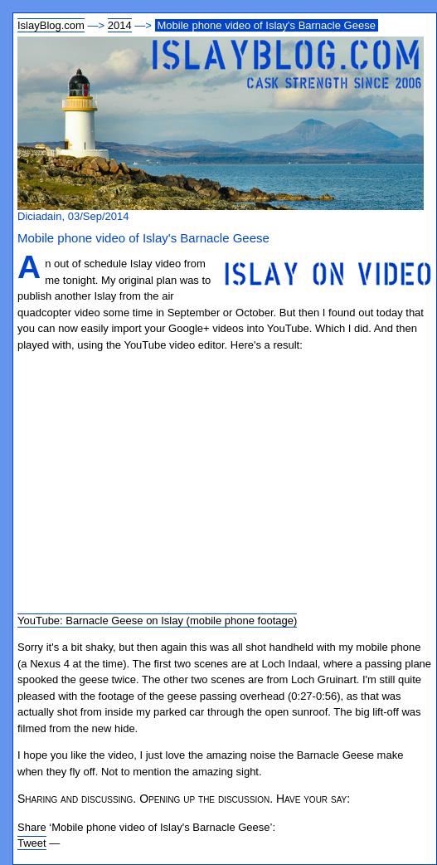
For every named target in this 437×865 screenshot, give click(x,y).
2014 (120, 25)
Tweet (31, 843)
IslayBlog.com (51, 25)
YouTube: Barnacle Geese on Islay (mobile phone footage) (157, 620)
